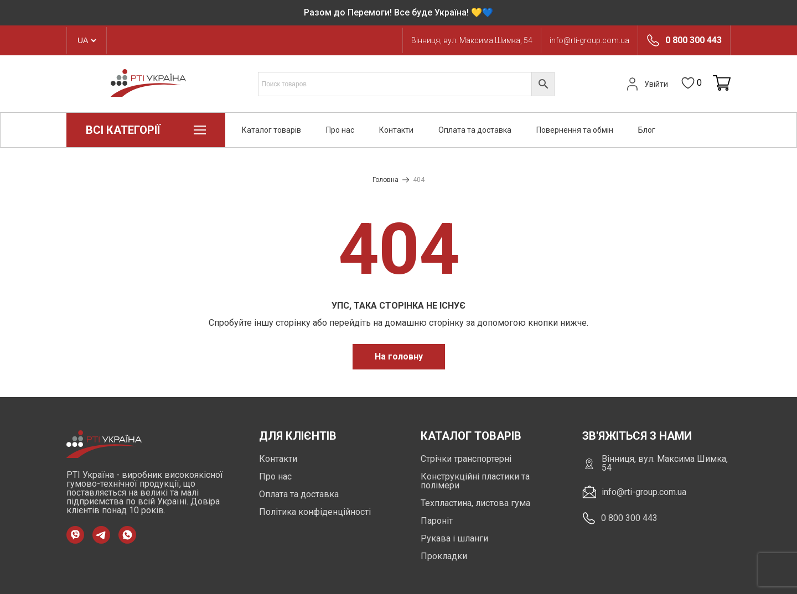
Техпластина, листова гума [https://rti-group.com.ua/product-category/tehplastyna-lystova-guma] (475, 503)
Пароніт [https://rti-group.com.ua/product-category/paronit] (437, 520)
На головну (399, 356)
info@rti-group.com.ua (589, 40)
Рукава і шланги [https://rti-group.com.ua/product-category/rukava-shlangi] (454, 538)
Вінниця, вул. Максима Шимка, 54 (471, 40)
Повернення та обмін (574, 130)
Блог (646, 130)
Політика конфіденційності (315, 512)
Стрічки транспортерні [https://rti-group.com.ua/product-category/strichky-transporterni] (466, 459)
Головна (385, 179)
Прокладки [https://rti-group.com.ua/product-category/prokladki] (444, 556)
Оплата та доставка (474, 130)
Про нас (340, 130)
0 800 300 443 (693, 40)
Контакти (396, 130)
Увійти (646, 84)
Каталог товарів (271, 130)
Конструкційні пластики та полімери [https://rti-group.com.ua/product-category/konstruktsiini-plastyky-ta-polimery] (475, 481)
